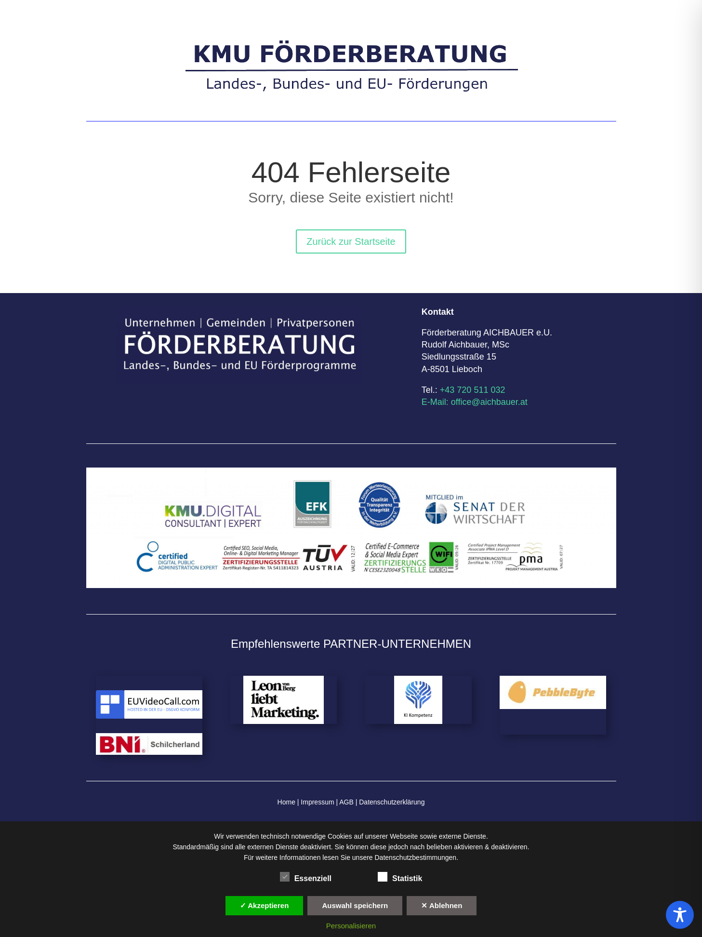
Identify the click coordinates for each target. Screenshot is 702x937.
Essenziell (305, 877)
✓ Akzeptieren (264, 905)
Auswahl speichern (355, 905)
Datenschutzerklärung (391, 802)
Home (286, 802)
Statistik (400, 877)
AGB (346, 802)
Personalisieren (351, 926)
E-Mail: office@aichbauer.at (475, 402)
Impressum (317, 802)
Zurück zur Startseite (351, 241)
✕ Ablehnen (441, 905)
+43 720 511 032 (472, 390)
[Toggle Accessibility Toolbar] (680, 915)
